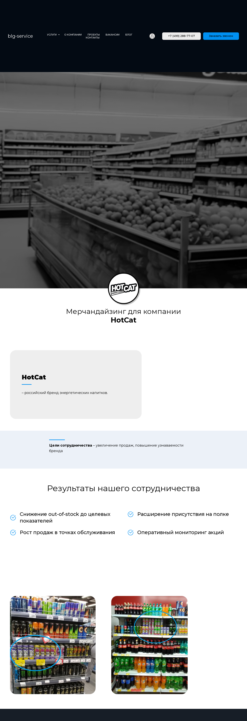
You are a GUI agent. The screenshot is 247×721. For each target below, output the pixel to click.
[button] (221, 36)
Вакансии (112, 34)
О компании (73, 34)
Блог (128, 34)
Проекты (94, 34)
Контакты (93, 37)
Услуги (52, 34)
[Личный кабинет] (152, 36)
